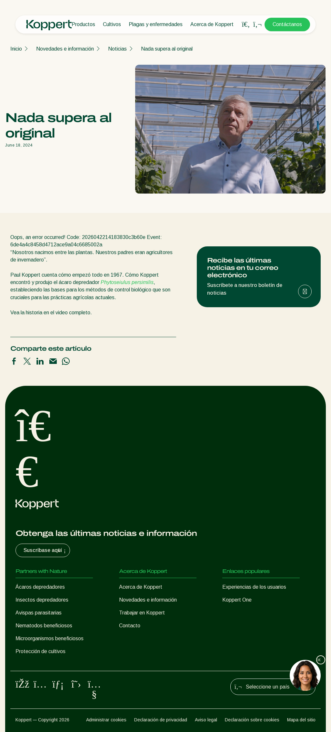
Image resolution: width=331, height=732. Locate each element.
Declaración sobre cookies (252, 719)
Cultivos (112, 24)
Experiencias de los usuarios (254, 587)
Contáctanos (287, 24)
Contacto (129, 625)
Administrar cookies (106, 719)
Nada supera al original (167, 49)
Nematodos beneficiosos (43, 625)
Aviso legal (206, 719)
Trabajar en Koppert (142, 612)
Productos (83, 24)
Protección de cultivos (40, 651)
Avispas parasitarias (38, 612)
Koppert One (237, 600)
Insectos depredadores (41, 600)
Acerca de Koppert (212, 24)
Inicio (16, 49)
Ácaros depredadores (40, 587)
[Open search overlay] (245, 24)
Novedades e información (65, 49)
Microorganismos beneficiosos (49, 638)
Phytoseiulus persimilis (127, 282)
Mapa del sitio (301, 719)
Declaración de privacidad (160, 719)
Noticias (117, 49)
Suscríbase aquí (45, 550)
